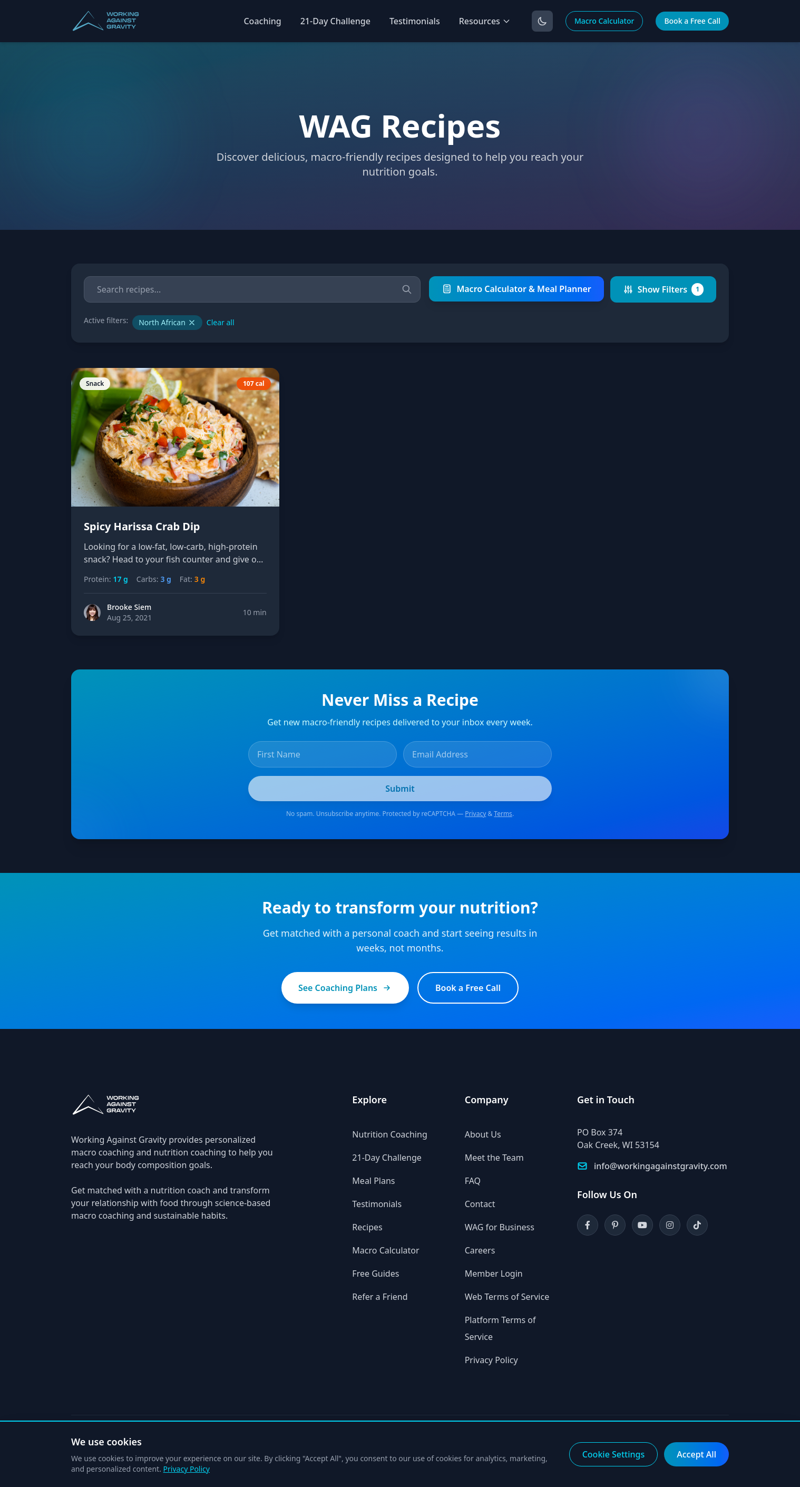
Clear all (221, 322)
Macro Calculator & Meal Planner (516, 289)
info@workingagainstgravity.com (660, 1166)
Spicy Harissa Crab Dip (142, 526)
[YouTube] (642, 1225)
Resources (485, 21)
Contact (480, 1204)
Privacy (475, 813)
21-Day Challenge (335, 21)
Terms (503, 813)
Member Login (494, 1273)
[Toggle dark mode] (542, 21)
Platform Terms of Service (500, 1328)
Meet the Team (494, 1157)
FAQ (473, 1181)
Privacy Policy (491, 1360)
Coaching (262, 21)
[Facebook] (587, 1225)
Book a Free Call (692, 21)
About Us (483, 1134)
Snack (95, 383)
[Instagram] (669, 1225)
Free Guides (375, 1273)
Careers (480, 1250)
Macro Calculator (604, 21)
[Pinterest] (615, 1225)
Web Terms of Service (507, 1297)
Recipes (367, 1227)
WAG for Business (499, 1227)
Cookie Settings (613, 1454)
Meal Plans (373, 1181)
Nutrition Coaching (389, 1134)
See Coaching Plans (345, 988)
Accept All (696, 1454)
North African (167, 322)
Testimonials (414, 21)
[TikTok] (697, 1225)
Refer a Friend (379, 1297)
